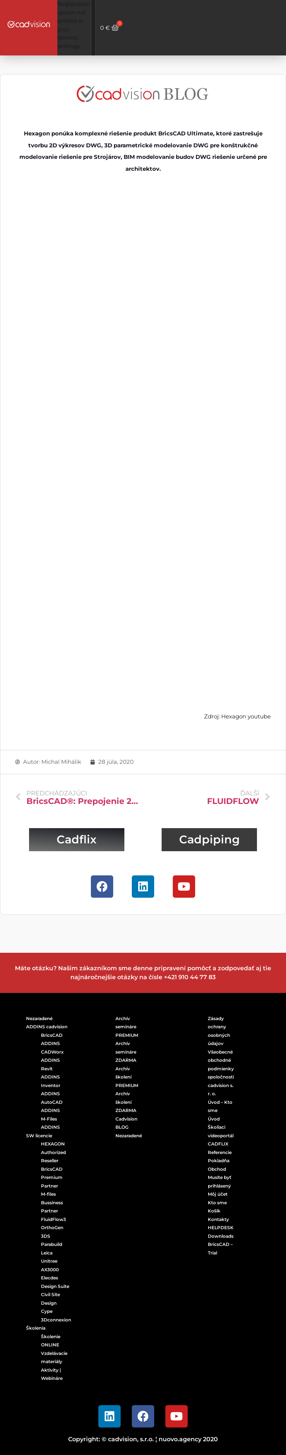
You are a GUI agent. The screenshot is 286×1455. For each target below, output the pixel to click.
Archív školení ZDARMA (125, 1102)
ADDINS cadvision (46, 1026)
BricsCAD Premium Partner (52, 1177)
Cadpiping (209, 839)
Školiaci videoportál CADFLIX (220, 1135)
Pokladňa (218, 1160)
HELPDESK (220, 1227)
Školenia (35, 1328)
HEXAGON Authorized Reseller (53, 1152)
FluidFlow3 (53, 1219)
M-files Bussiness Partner (52, 1202)
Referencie (220, 1152)
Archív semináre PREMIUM (126, 1027)
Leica (47, 1253)
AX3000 (50, 1269)
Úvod (214, 1119)
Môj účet (218, 1194)
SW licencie (39, 1135)
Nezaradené (39, 1018)
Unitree (49, 1261)
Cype (47, 1311)
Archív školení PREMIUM (126, 1077)
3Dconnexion (56, 1320)
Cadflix (76, 839)
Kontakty (218, 1219)
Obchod (217, 1169)
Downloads (220, 1236)
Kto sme (217, 1202)
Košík (214, 1211)
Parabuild (51, 1244)
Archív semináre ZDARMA (125, 1052)
